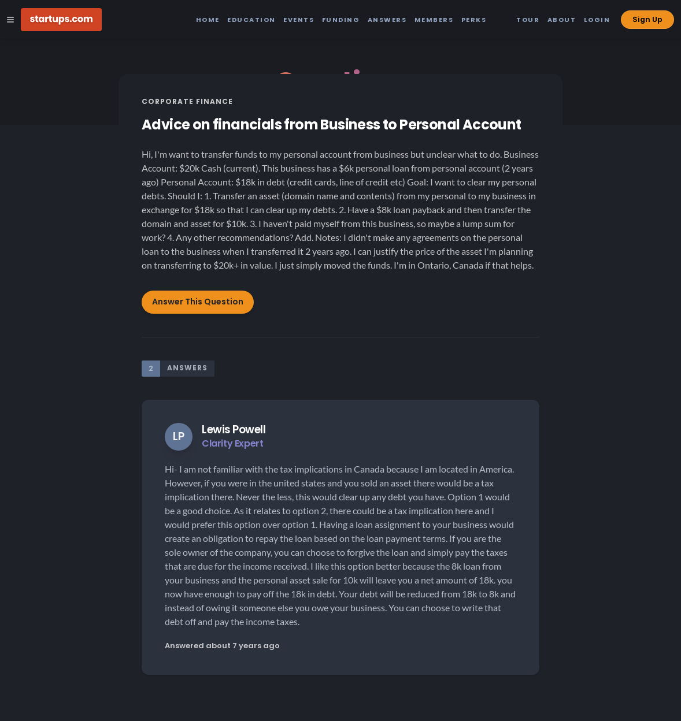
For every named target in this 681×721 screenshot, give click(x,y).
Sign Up (647, 19)
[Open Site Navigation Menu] (10, 19)
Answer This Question (197, 301)
